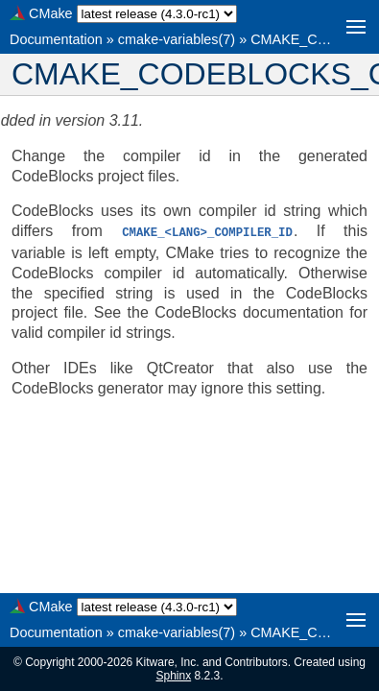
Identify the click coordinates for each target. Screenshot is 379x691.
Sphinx (173, 675)
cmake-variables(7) (176, 39)
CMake (51, 13)
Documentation (56, 39)
